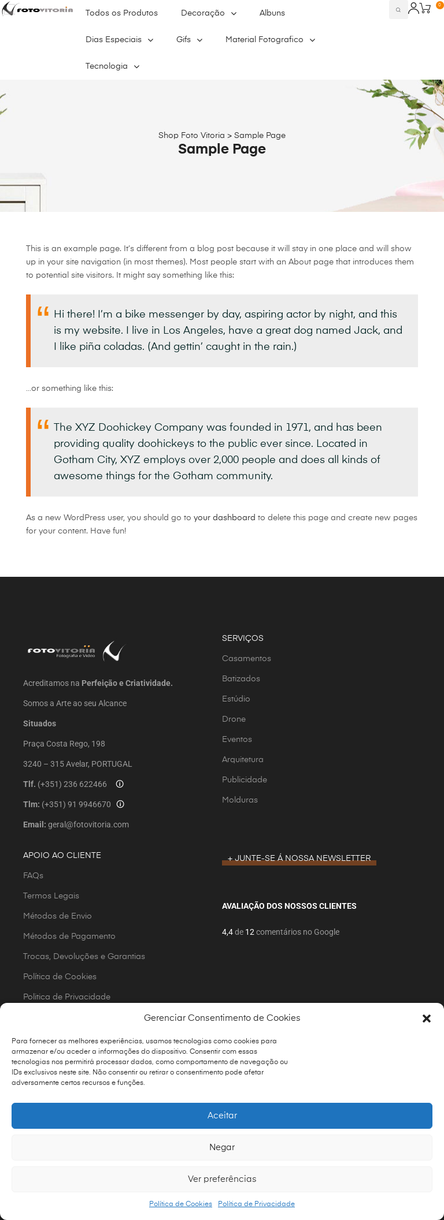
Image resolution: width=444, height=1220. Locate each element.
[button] (426, 1018)
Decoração (208, 13)
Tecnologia (112, 66)
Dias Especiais (119, 39)
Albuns (272, 13)
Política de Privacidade (256, 1204)
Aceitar (222, 1115)
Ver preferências (222, 1179)
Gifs (189, 39)
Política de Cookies (180, 1204)
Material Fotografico (270, 39)
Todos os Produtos (122, 13)
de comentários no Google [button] (286, 932)
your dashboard (225, 518)
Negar (222, 1147)
